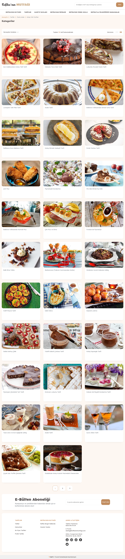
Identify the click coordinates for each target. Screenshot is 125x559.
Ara (119, 5)
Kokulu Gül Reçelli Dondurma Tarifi (98, 392)
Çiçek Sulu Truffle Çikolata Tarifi (14, 473)
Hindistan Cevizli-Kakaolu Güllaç (97, 270)
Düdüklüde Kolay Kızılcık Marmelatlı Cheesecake (62, 473)
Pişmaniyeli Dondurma (52, 189)
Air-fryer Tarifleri (20, 530)
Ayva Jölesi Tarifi (92, 433)
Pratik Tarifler (19, 534)
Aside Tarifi (49, 108)
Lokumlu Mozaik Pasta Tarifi (96, 67)
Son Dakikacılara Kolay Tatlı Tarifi (15, 67)
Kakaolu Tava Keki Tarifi (53, 67)
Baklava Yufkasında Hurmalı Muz (14, 229)
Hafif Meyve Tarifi (9, 311)
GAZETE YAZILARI (40, 12)
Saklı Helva (49, 311)
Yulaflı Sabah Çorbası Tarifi (54, 351)
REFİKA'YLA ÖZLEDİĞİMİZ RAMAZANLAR (105, 12)
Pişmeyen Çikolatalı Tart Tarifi (13, 392)
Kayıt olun (105, 502)
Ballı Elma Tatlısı (9, 270)
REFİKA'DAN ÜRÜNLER (58, 12)
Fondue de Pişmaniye (93, 229)
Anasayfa (5, 17)
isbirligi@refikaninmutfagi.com (76, 531)
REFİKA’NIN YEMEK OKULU (78, 12)
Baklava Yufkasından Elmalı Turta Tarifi (100, 108)
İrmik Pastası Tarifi (93, 148)
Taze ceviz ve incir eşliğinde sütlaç (15, 433)
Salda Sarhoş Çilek (9, 351)
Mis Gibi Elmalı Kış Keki (94, 189)
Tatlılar (17, 524)
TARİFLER (27, 12)
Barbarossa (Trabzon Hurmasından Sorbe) (60, 270)
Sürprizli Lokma (91, 311)
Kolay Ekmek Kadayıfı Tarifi (54, 148)
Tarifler (12, 17)
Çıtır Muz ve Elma (51, 229)
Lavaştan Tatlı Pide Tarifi (12, 108)
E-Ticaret (56, 557)
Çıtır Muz (6, 189)
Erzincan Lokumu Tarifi (53, 392)
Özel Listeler (21, 17)
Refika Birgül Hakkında (47, 524)
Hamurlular (18, 527)
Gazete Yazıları (45, 527)
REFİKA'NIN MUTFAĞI (13, 12)
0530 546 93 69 (71, 525)
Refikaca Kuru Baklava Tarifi (13, 148)
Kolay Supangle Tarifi (93, 351)
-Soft (51, 557)
